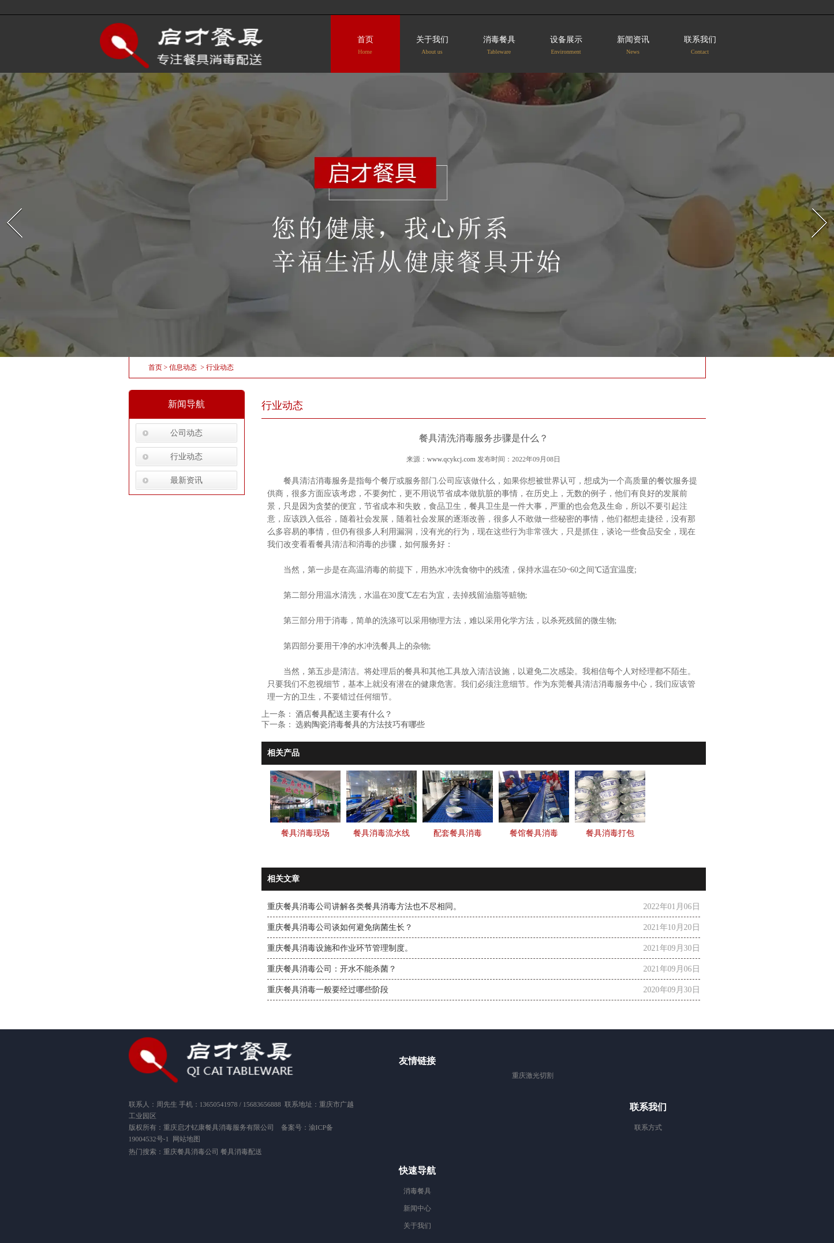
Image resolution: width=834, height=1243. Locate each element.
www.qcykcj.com (451, 459)
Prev (7, 204)
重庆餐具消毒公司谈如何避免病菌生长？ (340, 927)
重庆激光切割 (532, 1075)
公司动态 (186, 433)
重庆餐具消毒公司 (191, 1152)
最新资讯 (186, 480)
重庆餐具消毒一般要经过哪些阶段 (327, 989)
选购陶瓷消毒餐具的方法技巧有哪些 (359, 724)
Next (813, 204)
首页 (365, 45)
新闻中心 (417, 1208)
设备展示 (566, 45)
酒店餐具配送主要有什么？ (343, 714)
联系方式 (648, 1127)
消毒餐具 (499, 45)
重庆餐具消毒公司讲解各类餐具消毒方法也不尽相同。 (364, 906)
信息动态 (183, 367)
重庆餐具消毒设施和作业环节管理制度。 (340, 948)
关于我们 (432, 45)
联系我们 (700, 45)
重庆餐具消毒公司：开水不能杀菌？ (332, 969)
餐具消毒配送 (242, 1152)
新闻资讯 (633, 45)
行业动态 (186, 456)
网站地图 (186, 1139)
